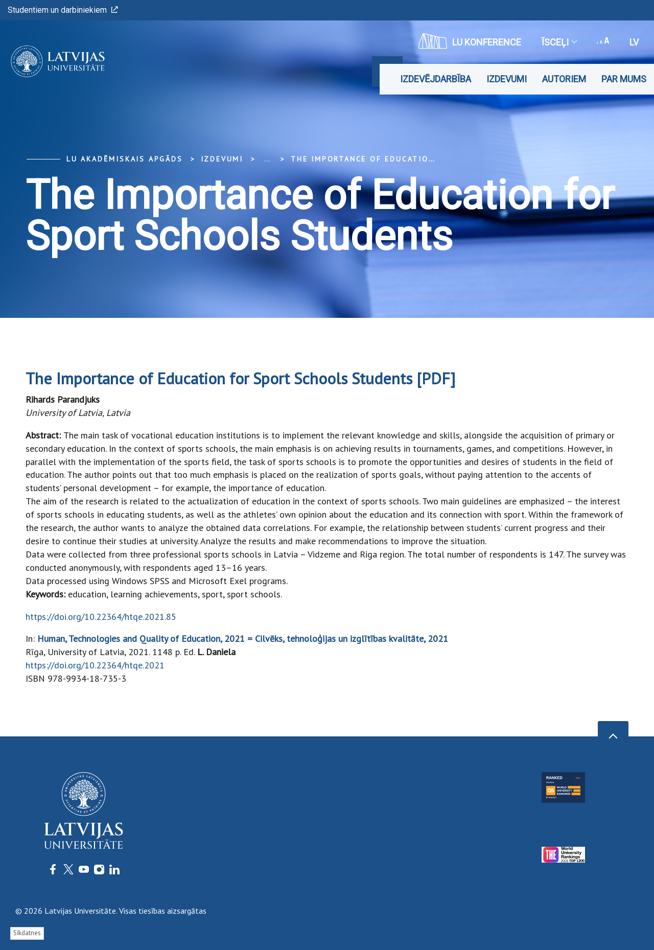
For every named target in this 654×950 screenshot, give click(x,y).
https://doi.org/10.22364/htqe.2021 (95, 665)
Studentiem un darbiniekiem (63, 10)
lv (634, 42)
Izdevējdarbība (435, 79)
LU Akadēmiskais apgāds (124, 159)
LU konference (469, 41)
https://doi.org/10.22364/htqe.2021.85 (101, 616)
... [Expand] (267, 159)
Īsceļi (559, 42)
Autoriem (564, 79)
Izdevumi (506, 79)
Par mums (623, 79)
